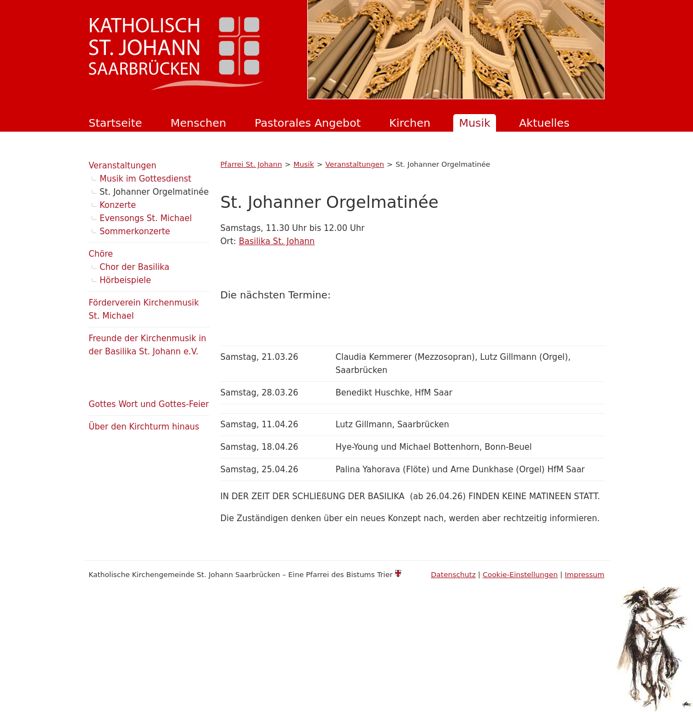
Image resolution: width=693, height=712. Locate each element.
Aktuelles (544, 122)
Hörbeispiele (125, 280)
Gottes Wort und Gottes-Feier (149, 404)
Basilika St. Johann (276, 241)
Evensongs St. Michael (146, 218)
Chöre (101, 254)
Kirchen (409, 122)
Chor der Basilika (135, 267)
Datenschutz (453, 574)
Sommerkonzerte (135, 231)
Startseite (115, 122)
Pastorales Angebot (307, 122)
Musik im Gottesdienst (145, 179)
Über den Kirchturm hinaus (144, 427)
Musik (475, 122)
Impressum (584, 574)
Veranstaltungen (354, 164)
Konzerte (118, 205)
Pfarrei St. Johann (251, 164)
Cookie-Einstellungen (520, 574)
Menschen (198, 122)
